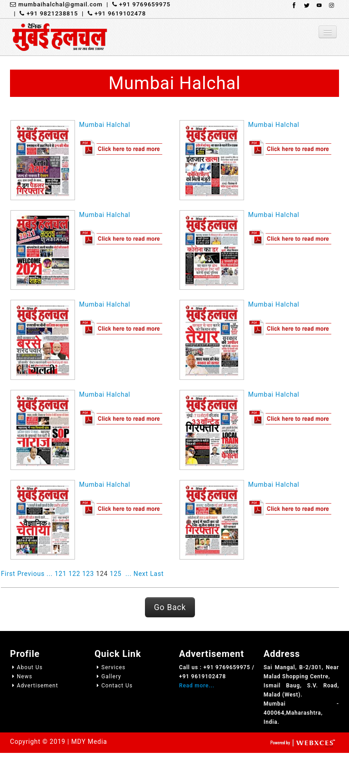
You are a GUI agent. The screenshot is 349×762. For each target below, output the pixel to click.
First (8, 573)
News (21, 676)
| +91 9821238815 (44, 13)
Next (141, 573)
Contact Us (114, 685)
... (50, 573)
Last (157, 573)
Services (110, 667)
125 (116, 573)
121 (60, 573)
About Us (26, 667)
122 (74, 573)
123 (88, 573)
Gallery (108, 676)
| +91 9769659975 (137, 4)
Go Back (170, 607)
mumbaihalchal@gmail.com (56, 4)
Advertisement (34, 685)
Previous (31, 573)
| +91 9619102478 (112, 13)
